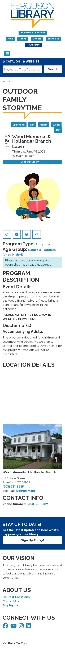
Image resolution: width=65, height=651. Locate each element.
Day (58, 130)
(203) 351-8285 (13, 486)
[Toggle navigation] (7, 53)
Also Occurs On (32, 161)
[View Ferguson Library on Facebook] (6, 626)
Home (6, 81)
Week (56, 124)
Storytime (42, 244)
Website (32, 61)
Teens (22, 38)
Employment (12, 605)
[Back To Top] (32, 643)
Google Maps (26, 490)
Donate (37, 38)
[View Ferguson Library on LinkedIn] (29, 626)
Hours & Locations (16, 597)
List (32, 124)
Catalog (13, 61)
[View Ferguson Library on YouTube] (14, 626)
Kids (10, 38)
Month (43, 124)
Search (53, 69)
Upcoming (18, 124)
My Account (33, 44)
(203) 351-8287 (37, 504)
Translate (53, 38)
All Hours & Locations (32, 32)
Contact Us (11, 601)
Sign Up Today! (32, 540)
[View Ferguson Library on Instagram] (22, 626)
